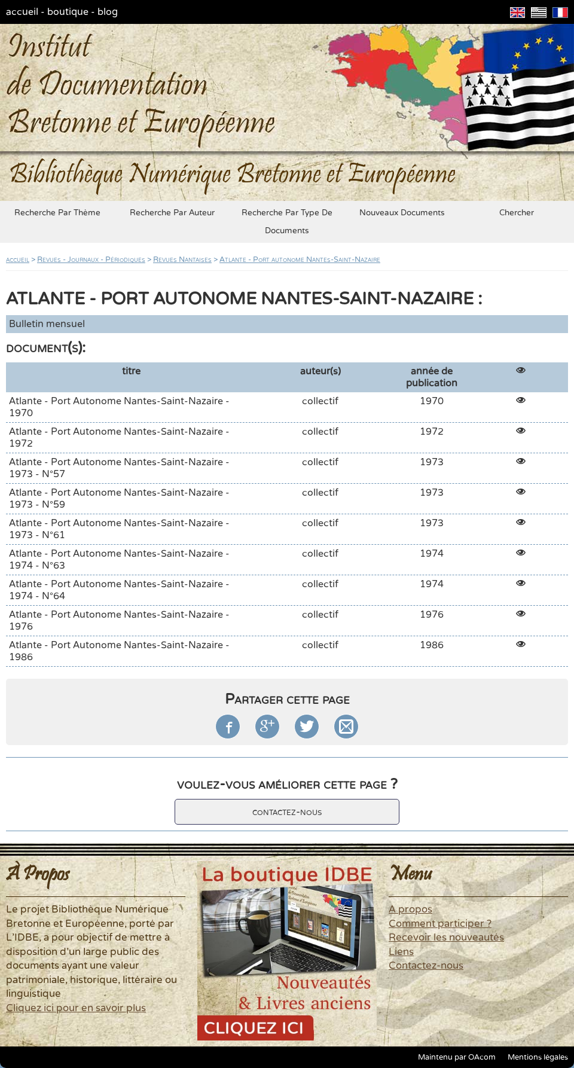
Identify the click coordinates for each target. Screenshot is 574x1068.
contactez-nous (287, 811)
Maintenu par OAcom (457, 1057)
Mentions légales (538, 1057)
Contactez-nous (426, 966)
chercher (516, 213)
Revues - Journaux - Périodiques (91, 259)
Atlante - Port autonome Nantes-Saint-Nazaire (299, 259)
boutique (67, 12)
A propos (410, 910)
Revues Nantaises (182, 259)
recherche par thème (57, 213)
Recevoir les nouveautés (446, 938)
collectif (320, 401)
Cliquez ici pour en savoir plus (76, 1008)
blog (107, 12)
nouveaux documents (402, 213)
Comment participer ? (440, 924)
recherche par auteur (172, 213)
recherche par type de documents (287, 222)
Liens (401, 952)
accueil (22, 12)
